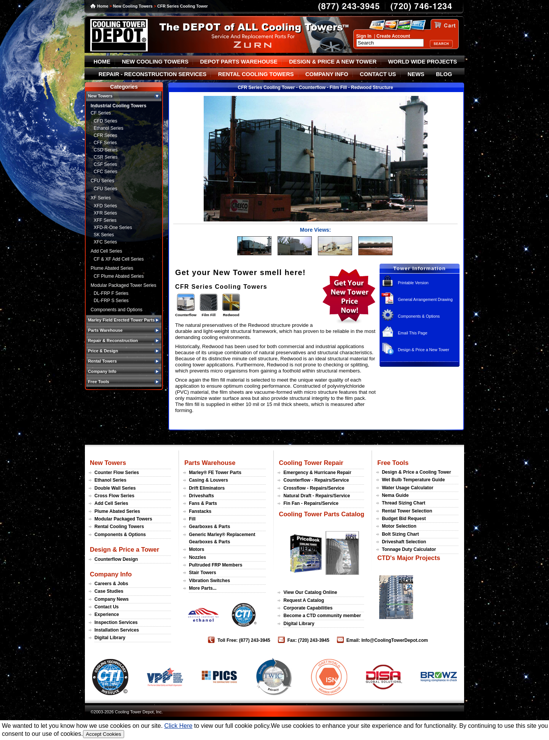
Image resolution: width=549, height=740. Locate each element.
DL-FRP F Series (111, 293)
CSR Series (106, 157)
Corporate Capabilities (307, 608)
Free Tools (393, 462)
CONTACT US (378, 74)
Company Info (111, 574)
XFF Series (105, 220)
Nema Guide (395, 495)
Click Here (178, 725)
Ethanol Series (108, 128)
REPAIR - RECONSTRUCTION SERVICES (153, 74)
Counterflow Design (116, 559)
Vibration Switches (209, 580)
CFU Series (102, 180)
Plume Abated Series (112, 268)
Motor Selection (399, 526)
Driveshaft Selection (404, 541)
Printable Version (413, 282)
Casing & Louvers (208, 480)
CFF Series (105, 142)
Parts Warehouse (209, 462)
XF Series (101, 198)
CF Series (101, 113)
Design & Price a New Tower (423, 349)
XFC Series (105, 242)
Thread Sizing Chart (403, 503)
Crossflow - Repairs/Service (313, 488)
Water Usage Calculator (407, 487)
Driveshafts (201, 495)
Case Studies (108, 591)
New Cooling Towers (133, 6)
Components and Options (116, 309)
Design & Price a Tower (124, 549)
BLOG (444, 74)
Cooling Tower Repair (311, 462)
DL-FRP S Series (111, 300)
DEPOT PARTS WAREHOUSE (238, 62)
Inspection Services (116, 622)
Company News (111, 599)
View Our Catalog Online (310, 592)
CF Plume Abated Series (119, 276)
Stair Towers (202, 572)
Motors (196, 549)
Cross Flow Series (114, 495)
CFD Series (105, 121)
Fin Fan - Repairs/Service (310, 503)
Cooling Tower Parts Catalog (321, 514)
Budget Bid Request (404, 518)
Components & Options (419, 316)
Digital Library (109, 637)
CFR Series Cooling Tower (182, 6)
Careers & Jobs (111, 583)
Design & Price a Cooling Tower (416, 472)
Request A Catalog (303, 600)
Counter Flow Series (116, 472)
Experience (106, 614)
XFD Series (105, 205)
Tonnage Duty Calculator (409, 549)
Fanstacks (200, 511)
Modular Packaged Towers (123, 519)
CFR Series (105, 135)
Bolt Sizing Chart (400, 534)
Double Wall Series (115, 488)
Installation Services (116, 630)
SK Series (104, 234)
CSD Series (106, 150)
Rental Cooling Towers (119, 526)
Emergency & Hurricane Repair (317, 472)
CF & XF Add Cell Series (119, 259)
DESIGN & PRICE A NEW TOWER (333, 62)
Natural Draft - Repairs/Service (316, 495)
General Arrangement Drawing (425, 299)
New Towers (108, 462)
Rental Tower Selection (407, 511)
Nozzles (197, 557)
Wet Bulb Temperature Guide (413, 479)
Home (103, 6)
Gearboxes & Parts (209, 526)
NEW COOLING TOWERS (155, 62)
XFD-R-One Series (113, 227)
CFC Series (105, 171)
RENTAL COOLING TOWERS (256, 74)
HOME (102, 62)
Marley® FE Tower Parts (215, 472)
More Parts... (203, 588)
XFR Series (105, 213)
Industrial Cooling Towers (118, 105)
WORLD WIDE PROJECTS (422, 62)
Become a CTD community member (322, 615)
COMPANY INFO (326, 74)
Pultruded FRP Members (215, 565)
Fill (192, 519)
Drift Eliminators (207, 488)
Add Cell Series (106, 251)
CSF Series (105, 164)
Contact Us (106, 607)
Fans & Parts (203, 503)
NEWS (416, 74)
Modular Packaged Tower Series (123, 285)
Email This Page (412, 333)
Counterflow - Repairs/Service (316, 480)
